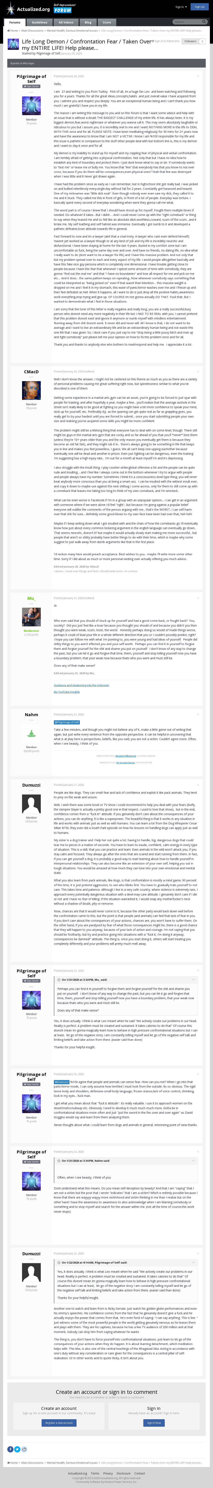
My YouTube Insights (68, 692)
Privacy (108, 1473)
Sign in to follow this (167, 41)
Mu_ (99, 980)
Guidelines (39, 22)
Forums (14, 22)
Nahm (31, 714)
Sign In (181, 7)
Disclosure (123, 1473)
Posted (70, 76)
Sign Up (199, 7)
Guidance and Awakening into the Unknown (83, 685)
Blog (88, 22)
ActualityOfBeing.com (127, 755)
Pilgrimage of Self (48, 53)
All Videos (66, 22)
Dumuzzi (31, 785)
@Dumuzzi (63, 1082)
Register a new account (59, 1423)
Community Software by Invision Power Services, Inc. (106, 1482)
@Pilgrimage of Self (68, 722)
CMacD (31, 371)
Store (107, 22)
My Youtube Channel (127, 762)
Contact (139, 1473)
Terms (95, 1473)
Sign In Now (154, 1423)
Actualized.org (77, 1473)
